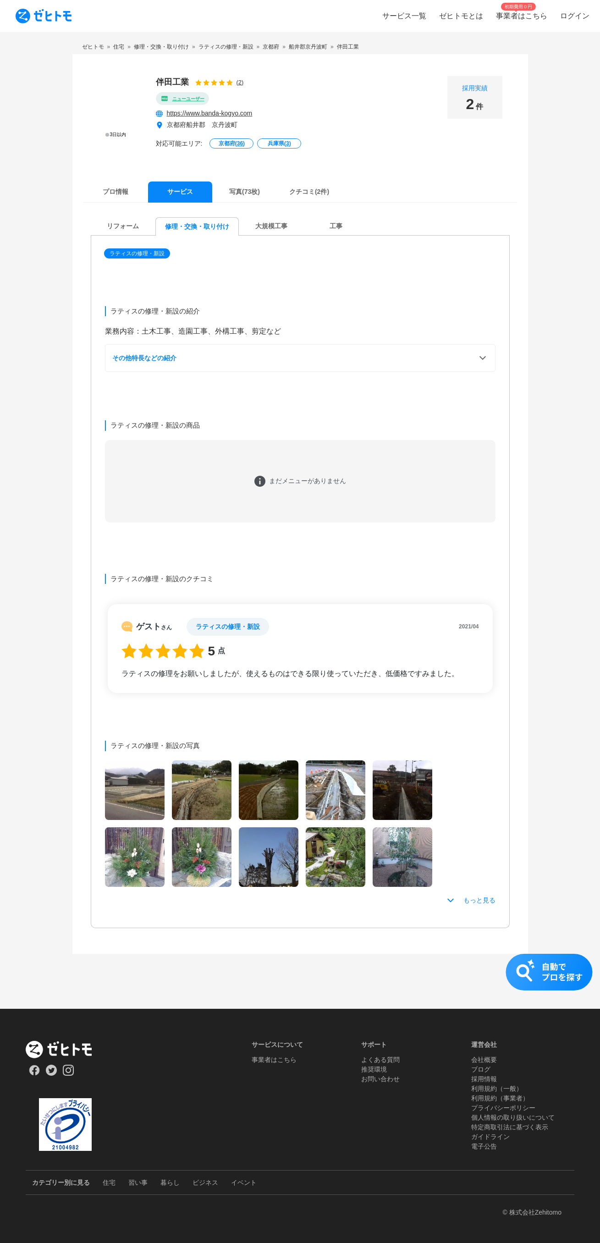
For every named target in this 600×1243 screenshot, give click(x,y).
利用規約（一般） (497, 1088)
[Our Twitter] (51, 1073)
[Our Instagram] (68, 1073)
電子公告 (484, 1146)
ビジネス (205, 1182)
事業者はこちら (274, 1059)
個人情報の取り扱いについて (513, 1117)
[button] (138, 253)
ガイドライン (490, 1136)
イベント (244, 1182)
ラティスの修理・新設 (137, 253)
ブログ (480, 1069)
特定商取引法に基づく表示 (509, 1127)
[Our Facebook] (34, 1073)
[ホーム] (65, 1049)
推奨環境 (374, 1069)
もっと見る (479, 900)
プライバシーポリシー (503, 1107)
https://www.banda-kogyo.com (210, 113)
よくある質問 (380, 1059)
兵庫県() (279, 143)
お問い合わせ (380, 1079)
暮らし (170, 1182)
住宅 (109, 1182)
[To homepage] (43, 16)
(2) (240, 82)
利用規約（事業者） (500, 1098)
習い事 (138, 1182)
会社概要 (484, 1059)
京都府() (232, 143)
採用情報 (484, 1079)
